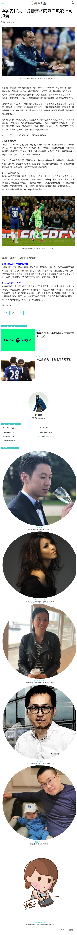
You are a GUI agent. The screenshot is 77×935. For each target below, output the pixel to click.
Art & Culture (8, 432)
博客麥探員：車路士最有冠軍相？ (55, 359)
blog (38, 330)
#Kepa (20, 313)
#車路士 (5, 313)
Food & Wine (46, 432)
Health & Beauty (9, 440)
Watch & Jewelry (9, 428)
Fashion (44, 428)
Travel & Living (46, 436)
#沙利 (13, 313)
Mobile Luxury (8, 436)
